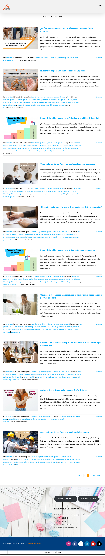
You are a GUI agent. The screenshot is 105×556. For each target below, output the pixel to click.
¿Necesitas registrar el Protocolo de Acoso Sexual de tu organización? (71, 207)
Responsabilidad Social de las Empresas (30, 105)
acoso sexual (19, 234)
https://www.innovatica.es (67, 527)
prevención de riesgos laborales (69, 462)
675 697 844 (63, 521)
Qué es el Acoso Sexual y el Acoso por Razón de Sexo (63, 390)
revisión (77, 282)
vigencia (14, 284)
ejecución (30, 279)
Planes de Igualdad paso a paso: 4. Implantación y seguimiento (68, 250)
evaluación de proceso (49, 145)
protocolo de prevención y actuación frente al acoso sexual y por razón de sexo (28, 237)
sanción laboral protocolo (70, 329)
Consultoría (52, 58)
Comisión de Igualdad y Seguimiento (15, 279)
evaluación (22, 145)
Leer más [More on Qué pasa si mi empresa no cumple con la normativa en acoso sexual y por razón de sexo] (99, 324)
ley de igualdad (14, 102)
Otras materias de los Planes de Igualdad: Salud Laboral (64, 432)
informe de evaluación (27, 151)
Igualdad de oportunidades (31, 100)
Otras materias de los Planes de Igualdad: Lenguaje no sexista (67, 164)
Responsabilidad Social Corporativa (55, 102)
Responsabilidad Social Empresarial (54, 105)
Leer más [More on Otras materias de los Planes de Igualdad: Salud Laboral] (99, 457)
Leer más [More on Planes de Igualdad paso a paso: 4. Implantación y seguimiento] (99, 276)
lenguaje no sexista (49, 194)
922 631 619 (65, 518)
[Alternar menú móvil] (101, 5)
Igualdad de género (63, 58)
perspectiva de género (27, 462)
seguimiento (7, 284)
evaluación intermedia (14, 148)
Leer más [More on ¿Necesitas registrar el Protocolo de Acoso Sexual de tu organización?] (99, 232)
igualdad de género (16, 100)
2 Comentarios (15, 332)
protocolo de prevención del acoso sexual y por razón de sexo (42, 329)
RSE (4, 108)
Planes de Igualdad (38, 102)
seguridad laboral (14, 380)
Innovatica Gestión (34, 544)
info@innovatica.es (66, 524)
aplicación (75, 276)
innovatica (9, 58)
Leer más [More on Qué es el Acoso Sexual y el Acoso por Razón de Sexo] (99, 416)
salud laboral (10, 465)
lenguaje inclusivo (37, 194)
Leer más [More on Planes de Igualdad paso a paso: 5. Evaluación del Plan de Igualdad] (99, 143)
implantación (35, 282)
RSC (68, 97)
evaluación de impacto (34, 145)
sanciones (6, 332)
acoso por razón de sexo (67, 416)
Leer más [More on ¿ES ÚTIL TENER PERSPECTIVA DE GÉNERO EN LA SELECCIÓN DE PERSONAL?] (99, 58)
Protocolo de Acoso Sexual (60, 232)
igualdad (6, 100)
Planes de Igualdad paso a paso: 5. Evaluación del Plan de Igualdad (69, 118)
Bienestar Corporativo (41, 58)
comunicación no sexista (17, 191)
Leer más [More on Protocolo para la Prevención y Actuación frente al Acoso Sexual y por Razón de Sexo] (99, 371)
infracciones (7, 329)
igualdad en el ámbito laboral (50, 100)
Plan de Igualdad (25, 102)
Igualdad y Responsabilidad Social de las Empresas (62, 71)
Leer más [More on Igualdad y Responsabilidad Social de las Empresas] (99, 97)
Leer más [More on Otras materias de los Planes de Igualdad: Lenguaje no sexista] (99, 188)
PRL (4, 465)
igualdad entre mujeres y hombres (19, 194)
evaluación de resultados (65, 145)
